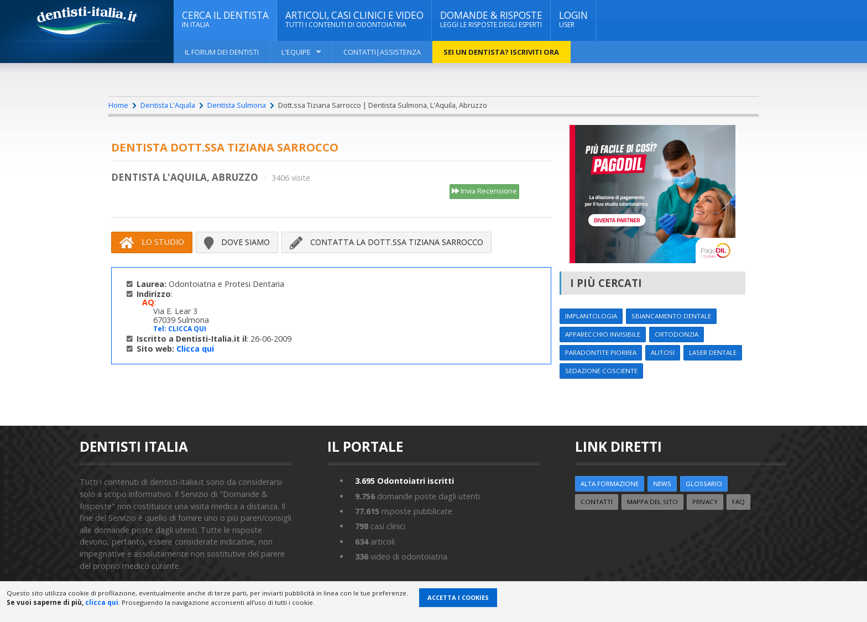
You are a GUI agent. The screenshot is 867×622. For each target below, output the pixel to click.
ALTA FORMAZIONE (610, 483)
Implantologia (591, 316)
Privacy (705, 502)
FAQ (738, 502)
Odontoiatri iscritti (404, 480)
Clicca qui (195, 348)
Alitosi (663, 352)
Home (118, 105)
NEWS (662, 483)
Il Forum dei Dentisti (222, 52)
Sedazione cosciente (601, 371)
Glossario (704, 483)
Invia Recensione (484, 191)
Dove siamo (237, 242)
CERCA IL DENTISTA (225, 19)
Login (573, 19)
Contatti (597, 502)
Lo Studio (151, 242)
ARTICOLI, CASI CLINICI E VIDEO (354, 19)
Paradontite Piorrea (600, 352)
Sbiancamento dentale (671, 316)
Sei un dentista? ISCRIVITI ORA (501, 52)
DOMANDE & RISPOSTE (491, 19)
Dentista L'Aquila (167, 105)
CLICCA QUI (187, 328)
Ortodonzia (676, 334)
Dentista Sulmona (236, 105)
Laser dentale (713, 352)
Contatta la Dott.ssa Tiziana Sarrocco (386, 242)
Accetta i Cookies (458, 597)
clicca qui (101, 602)
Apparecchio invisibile (602, 334)
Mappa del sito (652, 502)
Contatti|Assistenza (382, 52)
